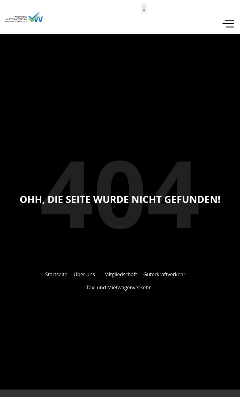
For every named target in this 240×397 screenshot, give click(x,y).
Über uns (84, 274)
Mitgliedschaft (120, 274)
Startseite (56, 274)
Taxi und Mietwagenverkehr (118, 287)
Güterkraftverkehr (164, 274)
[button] (144, 8)
